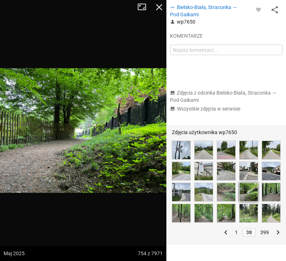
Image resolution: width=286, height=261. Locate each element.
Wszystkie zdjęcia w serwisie (205, 109)
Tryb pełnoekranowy (144, 7)
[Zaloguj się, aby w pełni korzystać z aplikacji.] (258, 9)
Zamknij (159, 7)
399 (264, 232)
